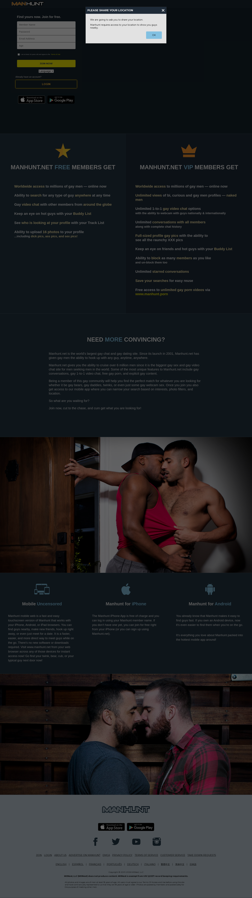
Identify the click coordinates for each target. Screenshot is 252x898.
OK (154, 35)
